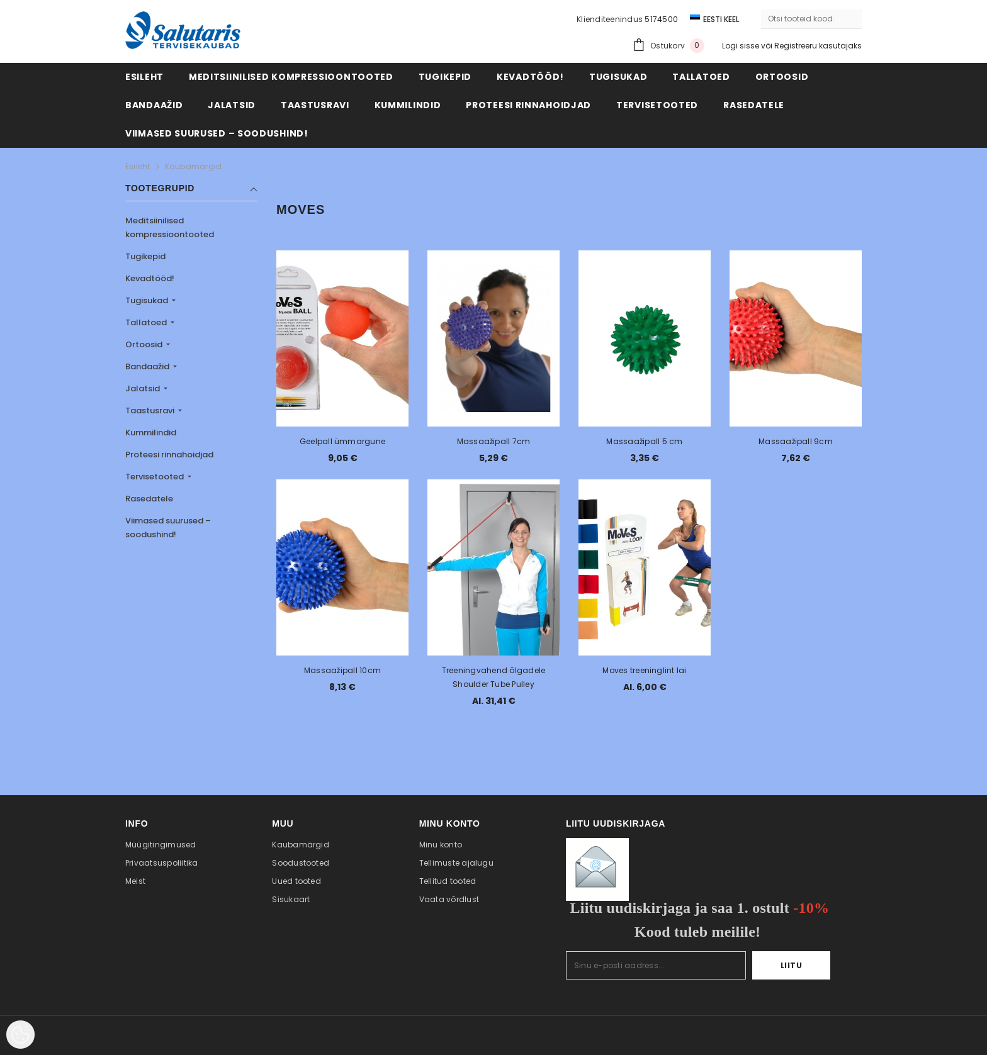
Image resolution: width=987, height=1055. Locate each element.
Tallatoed (147, 322)
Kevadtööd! (149, 278)
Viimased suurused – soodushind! (168, 527)
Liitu (792, 965)
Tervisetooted (155, 477)
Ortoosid (144, 344)
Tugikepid (145, 256)
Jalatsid (143, 388)
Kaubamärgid (193, 166)
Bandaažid (148, 366)
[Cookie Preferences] (20, 1034)
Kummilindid (150, 432)
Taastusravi (150, 410)
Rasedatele (149, 499)
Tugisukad (147, 300)
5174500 (661, 19)
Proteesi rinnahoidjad (169, 455)
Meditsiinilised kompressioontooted (169, 227)
